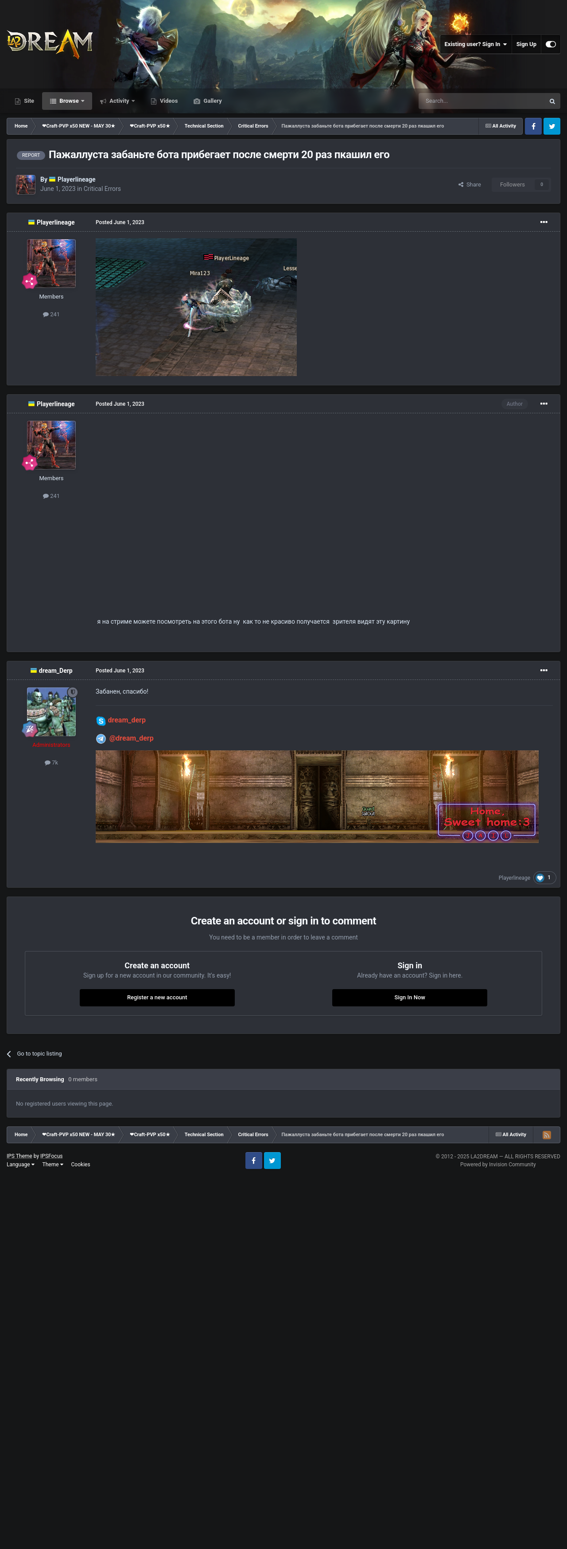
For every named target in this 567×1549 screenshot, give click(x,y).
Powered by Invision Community (498, 1164)
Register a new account (157, 997)
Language (21, 1164)
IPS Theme (19, 1156)
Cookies (80, 1164)
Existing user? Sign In (476, 44)
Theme (53, 1164)
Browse (69, 100)
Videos (168, 100)
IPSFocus (51, 1156)
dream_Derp (56, 670)
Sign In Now (410, 997)
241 (51, 314)
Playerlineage (77, 179)
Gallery (211, 100)
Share (469, 184)
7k (51, 762)
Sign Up (526, 44)
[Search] (461, 101)
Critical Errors (102, 188)
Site (28, 100)
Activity (119, 100)
